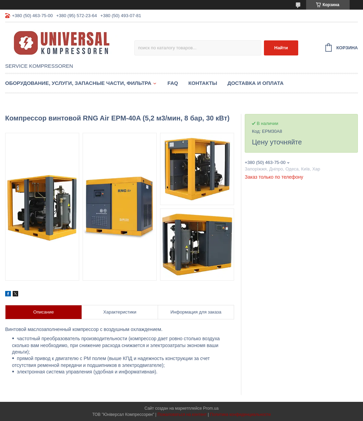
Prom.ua (210, 408)
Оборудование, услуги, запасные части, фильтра (78, 83)
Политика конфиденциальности (240, 414)
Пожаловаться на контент (182, 414)
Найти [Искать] (281, 47)
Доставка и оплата (256, 83)
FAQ (173, 83)
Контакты (202, 83)
